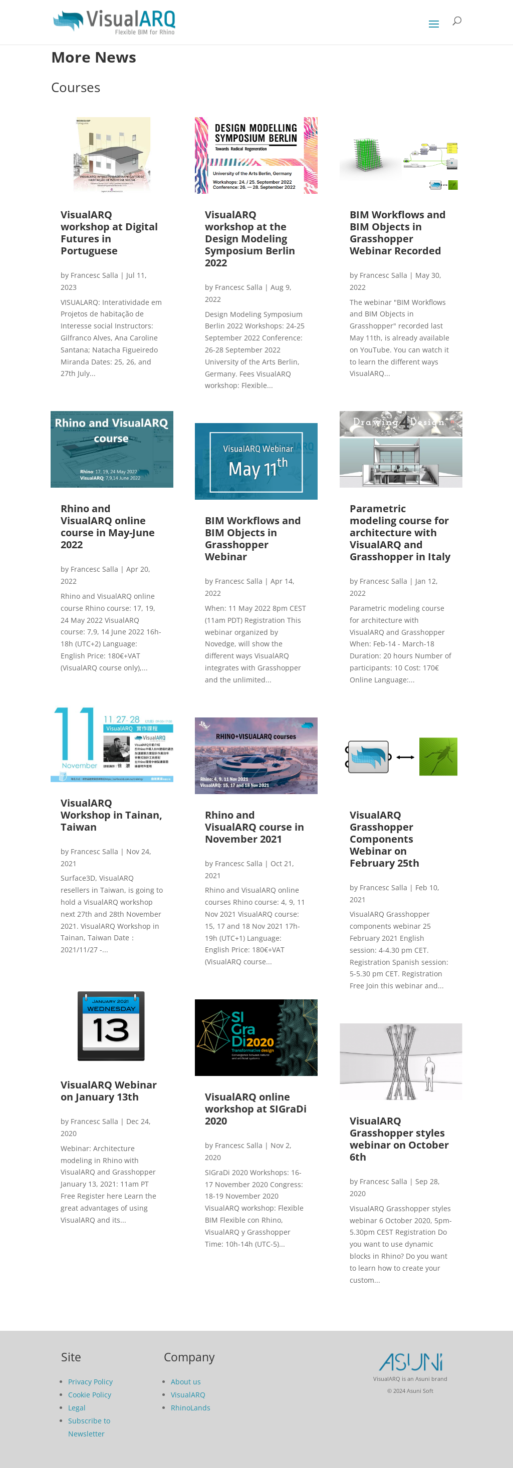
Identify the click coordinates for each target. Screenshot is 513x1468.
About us (186, 1381)
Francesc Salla (94, 275)
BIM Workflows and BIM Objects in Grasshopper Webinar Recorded (398, 232)
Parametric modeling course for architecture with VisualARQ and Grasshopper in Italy (400, 532)
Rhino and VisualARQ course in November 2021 (254, 827)
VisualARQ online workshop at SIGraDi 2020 (256, 1109)
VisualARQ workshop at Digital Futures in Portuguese (109, 232)
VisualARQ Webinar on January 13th (109, 1091)
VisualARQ (188, 1394)
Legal (77, 1407)
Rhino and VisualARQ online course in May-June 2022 (108, 526)
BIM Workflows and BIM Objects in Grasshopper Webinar (253, 538)
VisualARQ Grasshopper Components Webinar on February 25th (384, 839)
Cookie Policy (89, 1394)
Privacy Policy (90, 1381)
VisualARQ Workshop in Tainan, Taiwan (111, 815)
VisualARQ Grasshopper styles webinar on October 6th (399, 1139)
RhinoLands (190, 1407)
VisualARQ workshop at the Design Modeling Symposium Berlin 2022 (250, 238)
